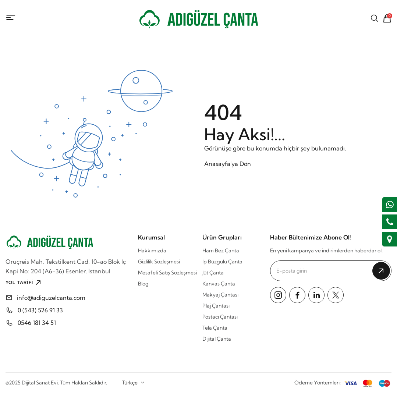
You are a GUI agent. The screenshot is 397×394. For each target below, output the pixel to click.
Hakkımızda (152, 250)
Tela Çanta (214, 327)
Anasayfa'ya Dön (227, 163)
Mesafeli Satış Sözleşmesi (167, 272)
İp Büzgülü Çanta (222, 261)
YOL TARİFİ (24, 282)
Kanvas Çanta (218, 283)
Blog (143, 283)
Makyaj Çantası (220, 294)
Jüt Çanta (213, 272)
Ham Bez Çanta (220, 250)
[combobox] (133, 383)
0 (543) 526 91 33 (40, 310)
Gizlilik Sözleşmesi (159, 261)
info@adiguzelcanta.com (51, 297)
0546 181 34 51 (37, 322)
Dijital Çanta (216, 339)
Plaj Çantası (216, 305)
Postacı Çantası (220, 316)
